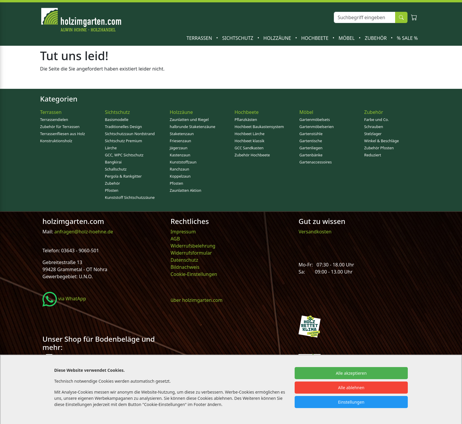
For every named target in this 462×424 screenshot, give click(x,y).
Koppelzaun (180, 176)
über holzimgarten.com (197, 300)
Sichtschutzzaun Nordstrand (130, 133)
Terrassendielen (54, 119)
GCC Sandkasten (249, 147)
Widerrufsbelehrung (193, 246)
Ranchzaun (179, 169)
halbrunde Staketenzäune (192, 126)
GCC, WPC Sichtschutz (124, 155)
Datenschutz (184, 260)
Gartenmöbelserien (316, 126)
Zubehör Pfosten (379, 147)
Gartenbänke (311, 155)
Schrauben (373, 126)
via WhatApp (64, 298)
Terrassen (200, 38)
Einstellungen (351, 402)
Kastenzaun (180, 155)
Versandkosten (314, 231)
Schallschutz (116, 169)
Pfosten (111, 190)
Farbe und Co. (376, 119)
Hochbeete (315, 38)
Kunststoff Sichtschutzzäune (130, 197)
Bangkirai (113, 162)
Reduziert (372, 155)
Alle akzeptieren (351, 373)
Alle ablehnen (351, 387)
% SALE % (407, 38)
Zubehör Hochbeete (252, 155)
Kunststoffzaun (183, 162)
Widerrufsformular (191, 253)
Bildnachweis (186, 267)
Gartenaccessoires (315, 162)
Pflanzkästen (246, 119)
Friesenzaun (180, 140)
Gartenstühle (311, 133)
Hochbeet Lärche (250, 133)
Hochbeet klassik (249, 140)
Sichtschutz (238, 38)
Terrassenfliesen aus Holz (62, 133)
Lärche (111, 147)
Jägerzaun (178, 147)
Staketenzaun (182, 133)
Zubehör (376, 38)
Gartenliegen (310, 147)
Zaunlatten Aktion (185, 190)
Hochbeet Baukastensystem (259, 126)
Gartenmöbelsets (314, 119)
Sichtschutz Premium (123, 140)
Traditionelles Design (123, 126)
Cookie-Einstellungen (194, 274)
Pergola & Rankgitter (123, 176)
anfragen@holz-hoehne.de (83, 231)
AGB (175, 238)
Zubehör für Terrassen (60, 126)
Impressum (183, 231)
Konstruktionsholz (56, 140)
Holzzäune (277, 38)
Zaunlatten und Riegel (189, 119)
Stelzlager (373, 133)
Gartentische (310, 140)
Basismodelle (116, 119)
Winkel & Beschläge (381, 140)
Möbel (347, 38)
